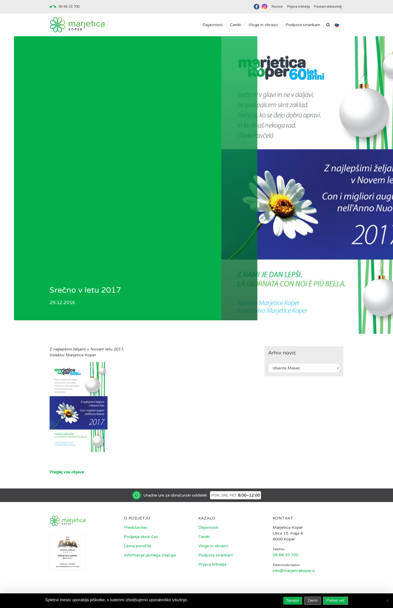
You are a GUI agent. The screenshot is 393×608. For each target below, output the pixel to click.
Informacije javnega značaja (150, 555)
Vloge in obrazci (213, 545)
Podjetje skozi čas (141, 536)
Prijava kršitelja (212, 564)
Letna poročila (137, 545)
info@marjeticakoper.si (294, 570)
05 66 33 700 (69, 7)
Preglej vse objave (67, 472)
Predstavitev (136, 527)
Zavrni (313, 600)
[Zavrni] (387, 600)
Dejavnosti (208, 527)
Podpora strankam (215, 555)
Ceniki (204, 536)
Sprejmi (293, 600)
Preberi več (336, 600)
